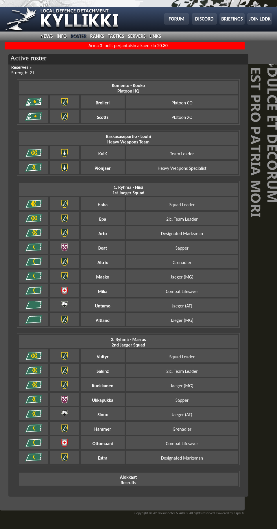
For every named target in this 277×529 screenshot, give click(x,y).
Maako (102, 277)
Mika (102, 291)
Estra (103, 458)
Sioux (102, 414)
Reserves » (21, 67)
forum (176, 19)
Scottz (102, 117)
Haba (103, 204)
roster (78, 36)
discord (204, 19)
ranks (97, 36)
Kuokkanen (102, 385)
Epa (102, 219)
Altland (103, 320)
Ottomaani (102, 443)
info (62, 36)
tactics (116, 36)
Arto (102, 233)
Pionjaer (102, 168)
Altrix (102, 262)
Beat (102, 248)
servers (136, 36)
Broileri (103, 103)
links (155, 36)
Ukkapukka (102, 400)
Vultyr (102, 357)
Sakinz (103, 371)
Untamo (102, 306)
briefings (232, 19)
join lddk (260, 19)
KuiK (102, 153)
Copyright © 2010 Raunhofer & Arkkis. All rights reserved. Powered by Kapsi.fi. (189, 513)
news (46, 36)
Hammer (102, 429)
